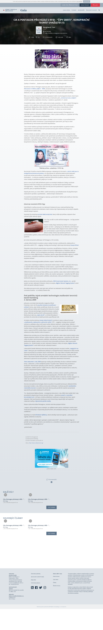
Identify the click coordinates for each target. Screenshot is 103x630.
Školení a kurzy (91, 10)
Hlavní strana (56, 597)
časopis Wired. (74, 245)
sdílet (68, 37)
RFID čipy (5, 511)
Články (74, 10)
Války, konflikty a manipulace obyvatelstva (56, 33)
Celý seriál (51, 518)
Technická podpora (35, 604)
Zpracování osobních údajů (37, 597)
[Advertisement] (51, 574)
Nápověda (33, 601)
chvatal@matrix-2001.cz (17, 603)
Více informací (79, 1)
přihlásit (95, 5)
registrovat (85, 5)
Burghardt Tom (49, 27)
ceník (70, 5)
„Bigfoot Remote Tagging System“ (65, 283)
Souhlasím (86, 1)
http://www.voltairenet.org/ (36, 443)
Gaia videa (66, 10)
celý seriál (59, 37)
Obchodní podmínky (35, 594)
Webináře (81, 10)
